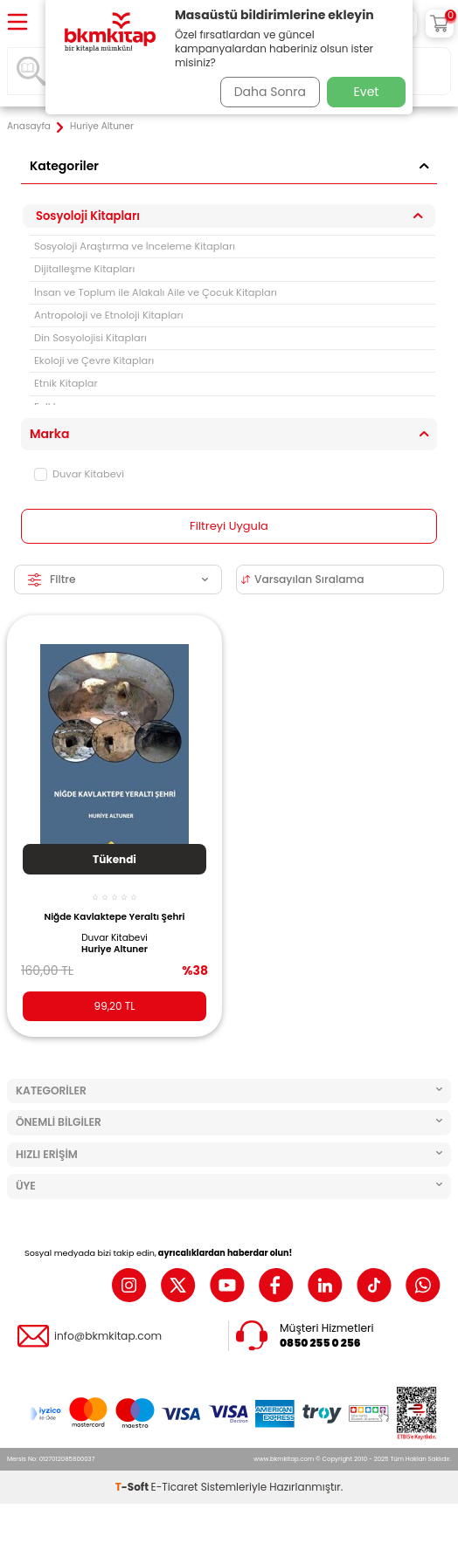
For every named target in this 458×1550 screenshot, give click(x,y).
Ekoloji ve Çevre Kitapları (94, 360)
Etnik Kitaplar (66, 383)
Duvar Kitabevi (79, 474)
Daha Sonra (270, 91)
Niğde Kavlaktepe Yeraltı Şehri (114, 916)
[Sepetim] (440, 24)
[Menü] (17, 23)
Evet (366, 91)
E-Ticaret (174, 1486)
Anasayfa (29, 126)
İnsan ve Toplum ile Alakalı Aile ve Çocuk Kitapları (155, 292)
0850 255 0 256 (320, 1343)
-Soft (133, 1486)
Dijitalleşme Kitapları (84, 269)
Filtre (118, 579)
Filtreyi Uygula (229, 526)
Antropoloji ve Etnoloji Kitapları (108, 315)
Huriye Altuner (114, 949)
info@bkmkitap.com (108, 1336)
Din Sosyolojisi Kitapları (90, 338)
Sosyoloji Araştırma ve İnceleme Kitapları (134, 246)
